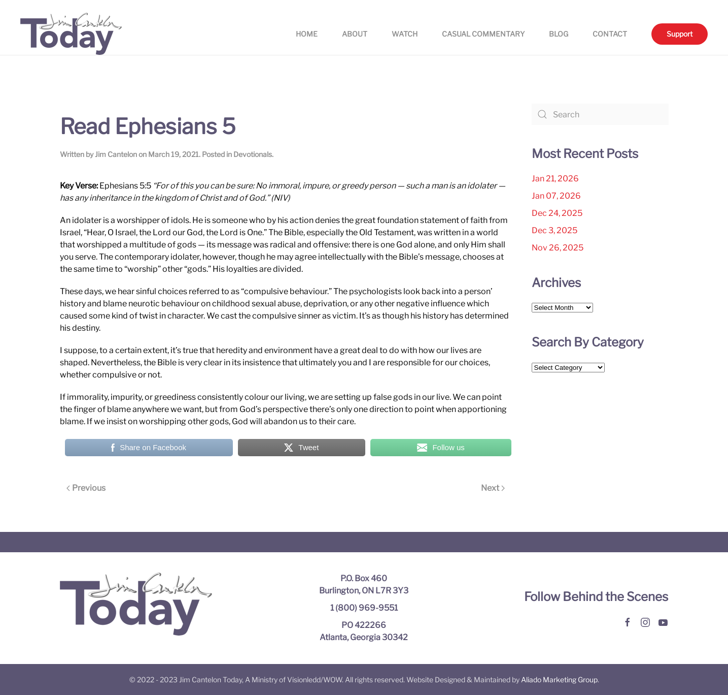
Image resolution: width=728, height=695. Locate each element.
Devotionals (252, 154)
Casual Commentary (483, 33)
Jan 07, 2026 (556, 196)
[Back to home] (71, 34)
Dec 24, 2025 (557, 213)
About (354, 33)
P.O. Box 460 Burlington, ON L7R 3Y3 (363, 584)
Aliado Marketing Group (559, 679)
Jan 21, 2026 (555, 178)
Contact (610, 33)
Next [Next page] (493, 488)
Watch (405, 33)
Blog (558, 33)
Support (679, 33)
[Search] (600, 114)
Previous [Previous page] (86, 488)
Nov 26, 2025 (557, 247)
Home (307, 33)
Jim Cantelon (116, 154)
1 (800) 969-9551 (364, 608)
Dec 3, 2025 (554, 230)
